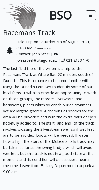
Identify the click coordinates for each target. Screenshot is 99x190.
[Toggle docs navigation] (91, 15)
